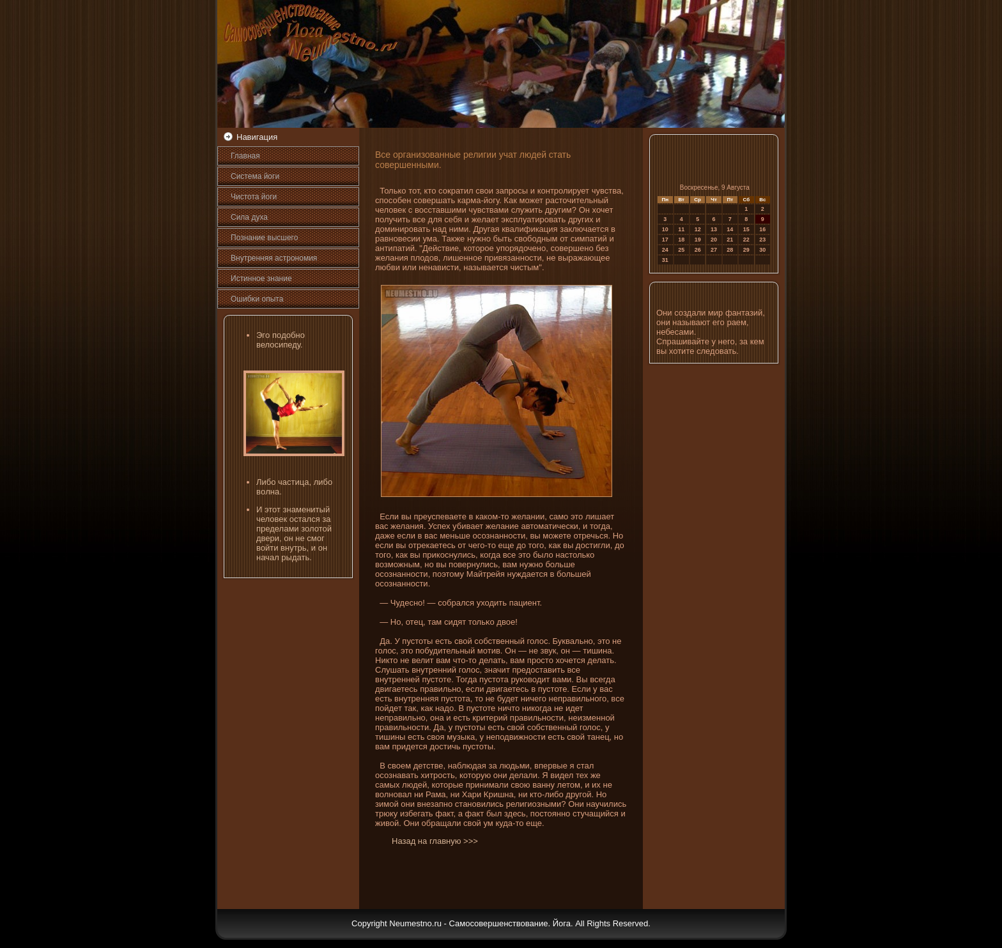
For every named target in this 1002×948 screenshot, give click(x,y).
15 (746, 229)
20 (714, 239)
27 (714, 250)
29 (746, 250)
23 (762, 239)
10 (665, 229)
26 (698, 250)
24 (665, 250)
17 (665, 239)
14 (730, 229)
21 (730, 239)
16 (762, 229)
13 (714, 229)
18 (681, 239)
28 (730, 250)
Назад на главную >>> (435, 841)
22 (746, 239)
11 (681, 229)
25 (681, 250)
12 (698, 229)
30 (762, 250)
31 (665, 260)
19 (698, 239)
